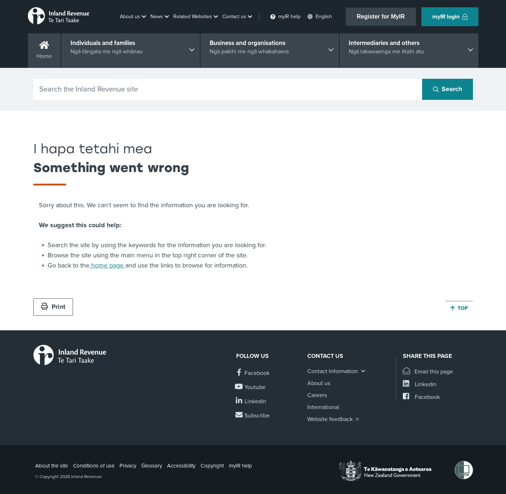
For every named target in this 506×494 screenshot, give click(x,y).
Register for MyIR (381, 16)
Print (53, 307)
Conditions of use (93, 465)
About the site (51, 465)
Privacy (128, 465)
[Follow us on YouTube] (251, 387)
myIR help (240, 465)
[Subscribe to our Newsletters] (253, 415)
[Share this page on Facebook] (421, 397)
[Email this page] (428, 371)
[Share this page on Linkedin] (420, 384)
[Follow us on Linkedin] (251, 401)
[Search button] (447, 89)
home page (107, 265)
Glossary (151, 465)
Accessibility (181, 465)
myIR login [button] (449, 16)
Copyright (212, 465)
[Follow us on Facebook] (253, 373)
